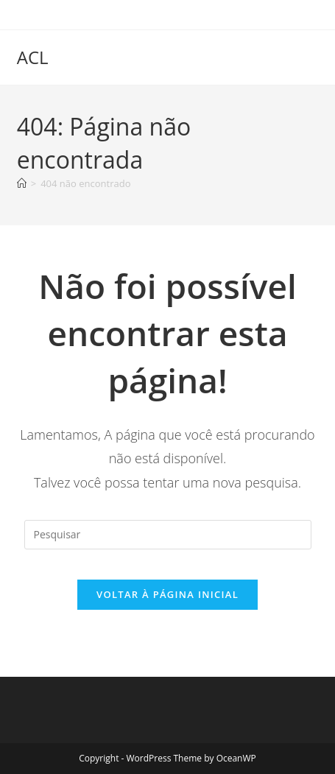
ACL (33, 57)
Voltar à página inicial (167, 594)
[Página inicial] (22, 183)
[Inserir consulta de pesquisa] (167, 534)
